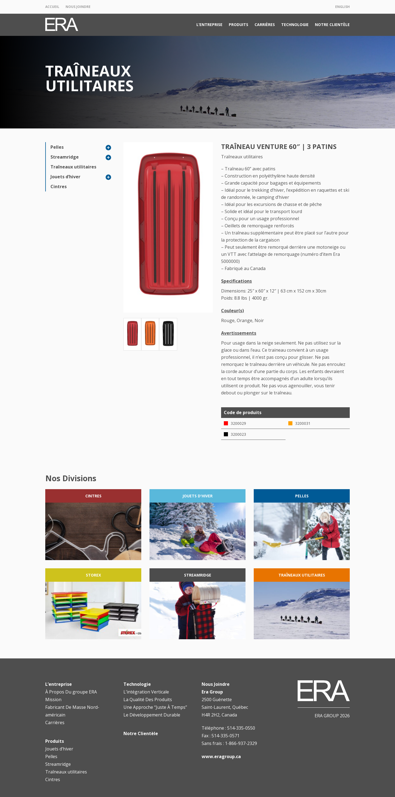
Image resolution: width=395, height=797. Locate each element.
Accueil (52, 6)
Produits (238, 24)
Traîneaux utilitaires (73, 167)
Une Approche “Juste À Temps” (155, 707)
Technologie (295, 24)
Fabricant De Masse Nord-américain (72, 711)
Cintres (58, 187)
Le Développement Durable (151, 715)
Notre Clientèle (332, 24)
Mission (53, 699)
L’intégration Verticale (146, 692)
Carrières (265, 24)
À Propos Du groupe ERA (71, 692)
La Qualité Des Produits (147, 699)
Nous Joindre (78, 6)
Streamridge (64, 157)
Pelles (57, 147)
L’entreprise (209, 24)
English (342, 6)
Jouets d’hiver (65, 177)
